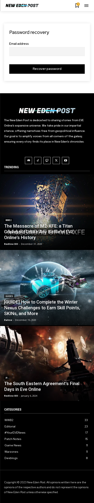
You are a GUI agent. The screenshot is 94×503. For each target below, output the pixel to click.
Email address (19, 43)
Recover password (47, 69)
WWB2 (9, 220)
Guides (9, 296)
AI (6, 378)
